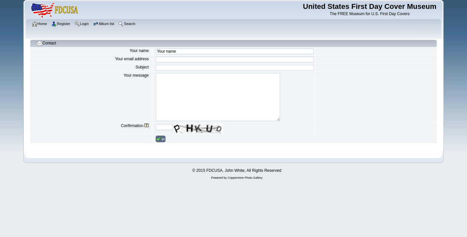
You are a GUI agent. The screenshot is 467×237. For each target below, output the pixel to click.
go (160, 139)
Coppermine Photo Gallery (245, 177)
